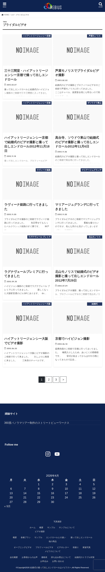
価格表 (44, 557)
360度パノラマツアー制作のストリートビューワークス (36, 422)
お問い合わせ (58, 561)
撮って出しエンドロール (81, 537)
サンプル (51, 528)
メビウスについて (53, 551)
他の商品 (53, 541)
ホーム (33, 528)
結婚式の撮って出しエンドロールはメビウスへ (51, 568)
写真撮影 (58, 522)
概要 (41, 528)
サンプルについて (67, 528)
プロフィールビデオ (44, 547)
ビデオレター (63, 547)
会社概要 (14, 557)
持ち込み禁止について (61, 557)
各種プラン (26, 537)
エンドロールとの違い (56, 537)
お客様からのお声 (30, 557)
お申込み (44, 561)
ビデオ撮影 (40, 531)
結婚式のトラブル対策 (84, 557)
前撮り (76, 547)
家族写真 (87, 547)
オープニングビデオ (23, 547)
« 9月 (7, 506)
